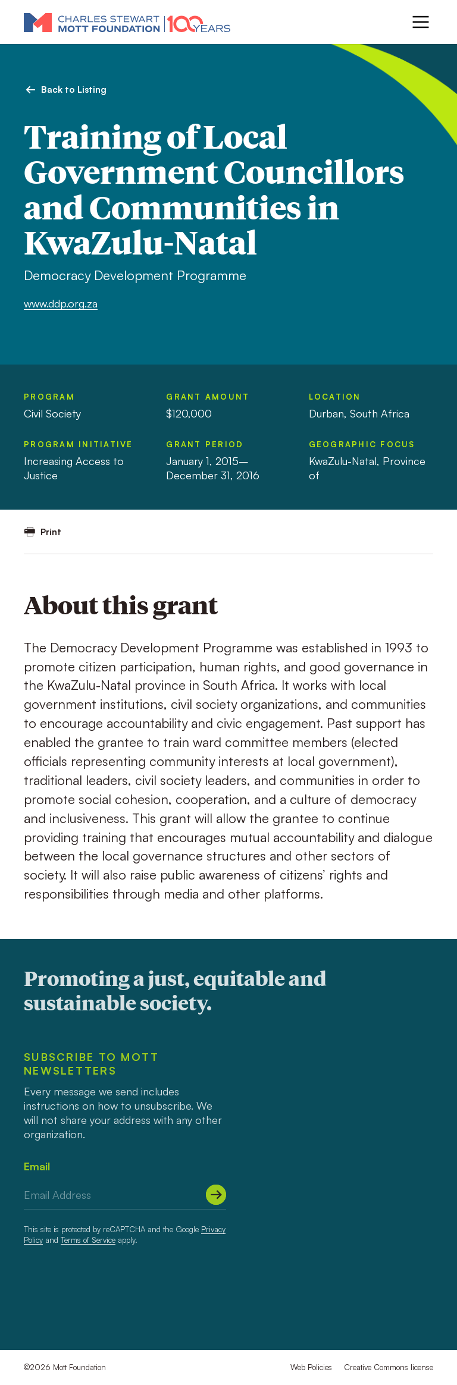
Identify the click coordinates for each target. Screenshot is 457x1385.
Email (37, 1166)
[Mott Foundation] (127, 22)
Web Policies (311, 1367)
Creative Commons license (388, 1367)
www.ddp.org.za (61, 303)
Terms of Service (88, 1240)
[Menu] (420, 22)
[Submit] (216, 1195)
